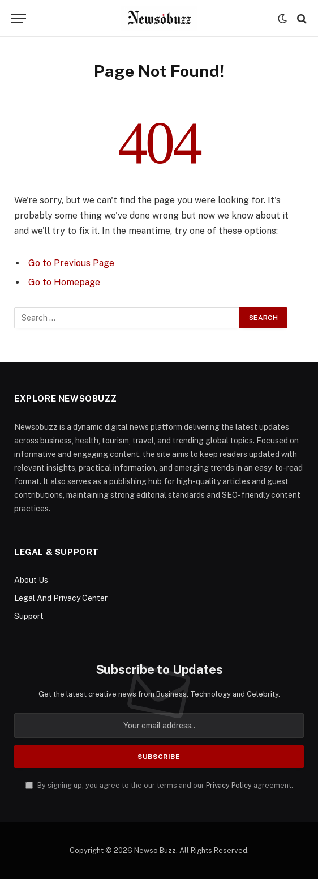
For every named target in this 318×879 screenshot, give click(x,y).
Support (29, 616)
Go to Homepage (64, 282)
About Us (31, 579)
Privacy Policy (229, 785)
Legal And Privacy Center (61, 598)
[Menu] (18, 18)
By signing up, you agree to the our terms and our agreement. (159, 785)
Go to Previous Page (71, 263)
